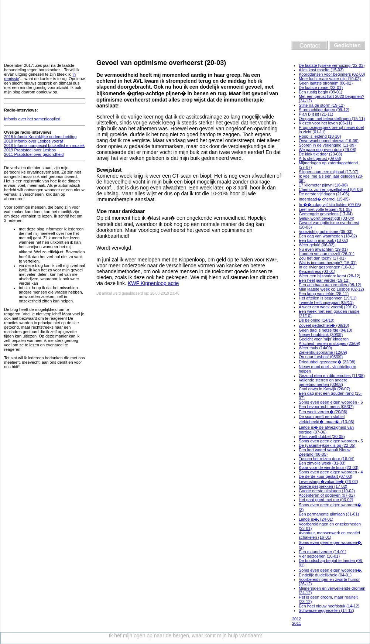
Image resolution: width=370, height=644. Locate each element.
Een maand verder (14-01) (322, 551)
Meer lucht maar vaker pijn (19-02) (330, 78)
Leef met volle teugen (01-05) (325, 209)
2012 (296, 619)
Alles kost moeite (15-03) (321, 70)
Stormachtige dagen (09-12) (324, 109)
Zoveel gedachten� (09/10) (324, 325)
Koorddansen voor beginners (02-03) (332, 74)
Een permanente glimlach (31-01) (329, 514)
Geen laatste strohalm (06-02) (326, 83)
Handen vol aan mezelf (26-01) (326, 253)
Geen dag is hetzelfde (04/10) (325, 330)
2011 (296, 623)
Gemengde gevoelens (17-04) (326, 214)
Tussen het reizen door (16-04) (326, 458)
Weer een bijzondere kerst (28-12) (329, 276)
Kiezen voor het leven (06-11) (325, 123)
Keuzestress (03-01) (317, 271)
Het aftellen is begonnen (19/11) (328, 298)
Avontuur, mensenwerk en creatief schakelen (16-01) (329, 535)
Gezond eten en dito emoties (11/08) (332, 375)
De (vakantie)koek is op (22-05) (327, 445)
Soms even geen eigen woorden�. (330, 570)
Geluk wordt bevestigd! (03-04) (326, 218)
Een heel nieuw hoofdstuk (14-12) (329, 606)
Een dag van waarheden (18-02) (328, 236)
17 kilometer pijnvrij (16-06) (323, 185)
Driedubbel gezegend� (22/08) (327, 362)
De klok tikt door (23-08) (320, 154)
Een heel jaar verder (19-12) (324, 280)
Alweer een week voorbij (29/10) (328, 307)
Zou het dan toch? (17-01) (322, 258)
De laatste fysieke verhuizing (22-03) (332, 65)
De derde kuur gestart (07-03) (325, 476)
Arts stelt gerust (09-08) (320, 158)
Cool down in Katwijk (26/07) (324, 389)
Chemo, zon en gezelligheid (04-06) (331, 189)
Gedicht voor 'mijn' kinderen (324, 339)
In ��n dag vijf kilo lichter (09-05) (330, 204)
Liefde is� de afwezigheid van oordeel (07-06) (326, 429)
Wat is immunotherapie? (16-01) (328, 262)
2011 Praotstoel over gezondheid (34, 154)
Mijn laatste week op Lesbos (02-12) (331, 289)
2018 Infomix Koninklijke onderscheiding (40, 136)
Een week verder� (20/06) (323, 412)
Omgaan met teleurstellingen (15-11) (332, 118)
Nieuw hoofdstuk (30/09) (321, 334)
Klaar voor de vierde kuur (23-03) (328, 467)
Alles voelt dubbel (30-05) (322, 436)
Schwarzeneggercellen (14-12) (326, 610)
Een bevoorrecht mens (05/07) (326, 406)
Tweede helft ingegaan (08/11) (326, 302)
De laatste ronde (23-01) (321, 87)
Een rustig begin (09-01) (320, 92)
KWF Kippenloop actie (153, 283)
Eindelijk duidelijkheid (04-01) (325, 575)
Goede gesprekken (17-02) (323, 486)
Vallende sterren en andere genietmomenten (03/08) (323, 382)
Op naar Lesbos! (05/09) (321, 356)
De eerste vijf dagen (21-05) (324, 194)
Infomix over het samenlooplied (32, 119)
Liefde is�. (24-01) (316, 519)
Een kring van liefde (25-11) (324, 293)
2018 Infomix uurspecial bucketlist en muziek (44, 145)
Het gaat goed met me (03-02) (326, 499)
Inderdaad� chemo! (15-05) (324, 199)
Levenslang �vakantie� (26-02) (328, 481)
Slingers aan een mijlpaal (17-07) (328, 171)
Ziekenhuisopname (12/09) (323, 352)
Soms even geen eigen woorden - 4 (331, 472)
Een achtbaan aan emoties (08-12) (330, 284)
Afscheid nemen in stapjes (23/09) (329, 343)
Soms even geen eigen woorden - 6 (331, 402)
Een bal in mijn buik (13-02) (323, 240)
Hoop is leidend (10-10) (320, 136)
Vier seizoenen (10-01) (319, 556)
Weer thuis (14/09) (315, 348)
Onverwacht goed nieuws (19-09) (329, 140)
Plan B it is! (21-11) (316, 114)
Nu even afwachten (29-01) (323, 249)
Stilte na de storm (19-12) (322, 105)
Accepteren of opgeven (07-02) (327, 495)
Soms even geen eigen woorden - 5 (331, 441)
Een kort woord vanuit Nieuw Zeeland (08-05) (324, 452)
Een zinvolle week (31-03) (322, 463)
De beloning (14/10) (317, 320)
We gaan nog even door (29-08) (327, 149)
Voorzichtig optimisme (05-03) (326, 231)
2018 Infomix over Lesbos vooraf (33, 141)
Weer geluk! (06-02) (317, 245)
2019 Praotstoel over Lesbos (30, 150)
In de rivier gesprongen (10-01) (326, 267)
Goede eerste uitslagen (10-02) (327, 491)
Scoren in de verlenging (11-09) (327, 145)
